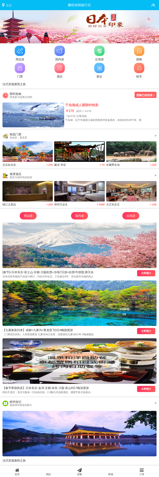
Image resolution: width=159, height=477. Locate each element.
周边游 (28, 215)
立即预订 (146, 273)
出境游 (130, 215)
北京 (9, 5)
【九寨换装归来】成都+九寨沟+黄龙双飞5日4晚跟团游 (37, 330)
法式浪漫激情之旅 (14, 84)
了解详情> (71, 116)
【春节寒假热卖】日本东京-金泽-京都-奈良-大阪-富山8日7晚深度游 (45, 388)
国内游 (79, 215)
